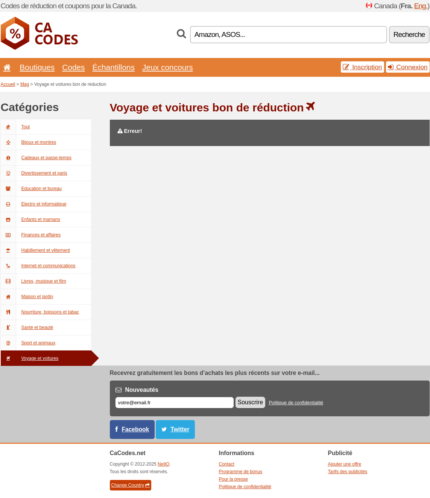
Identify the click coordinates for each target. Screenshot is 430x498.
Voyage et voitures (30, 358)
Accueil (8, 84)
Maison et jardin (27, 296)
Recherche (409, 34)
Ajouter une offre (345, 464)
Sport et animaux (28, 342)
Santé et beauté (27, 327)
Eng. (420, 6)
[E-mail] (174, 402)
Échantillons (114, 67)
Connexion (408, 67)
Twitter (179, 429)
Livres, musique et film (33, 281)
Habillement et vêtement (35, 250)
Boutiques (37, 67)
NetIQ (163, 464)
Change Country (130, 485)
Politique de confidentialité (296, 402)
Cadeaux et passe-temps (36, 157)
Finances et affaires (31, 234)
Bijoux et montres (28, 142)
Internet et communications (38, 265)
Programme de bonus (240, 471)
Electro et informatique (34, 204)
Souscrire (250, 402)
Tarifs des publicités (348, 471)
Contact (226, 464)
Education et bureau (31, 188)
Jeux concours (167, 67)
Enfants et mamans (30, 219)
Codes (73, 67)
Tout (15, 126)
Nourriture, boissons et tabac (40, 312)
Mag (24, 84)
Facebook (135, 429)
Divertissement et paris (34, 173)
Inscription (362, 67)
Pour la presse (233, 479)
